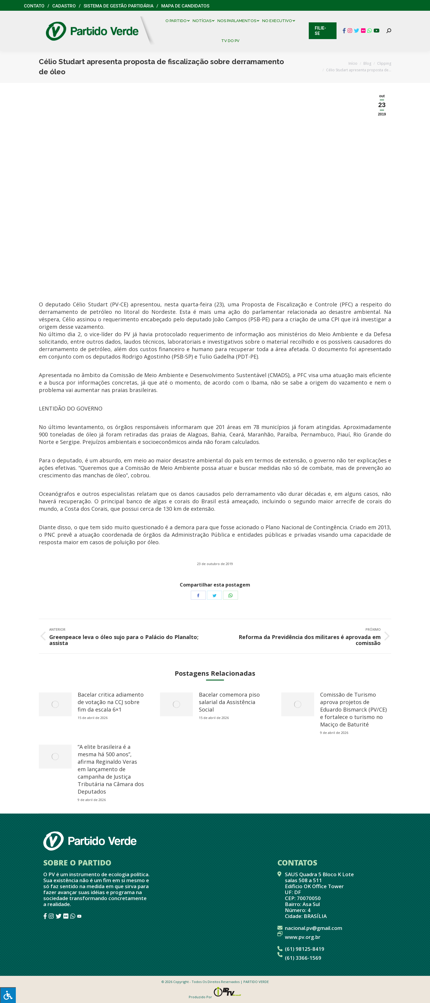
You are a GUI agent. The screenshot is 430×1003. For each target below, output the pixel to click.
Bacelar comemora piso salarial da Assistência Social (229, 702)
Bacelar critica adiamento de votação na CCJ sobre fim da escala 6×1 (111, 702)
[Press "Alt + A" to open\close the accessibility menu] (8, 995)
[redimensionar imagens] (55, 704)
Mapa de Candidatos (185, 6)
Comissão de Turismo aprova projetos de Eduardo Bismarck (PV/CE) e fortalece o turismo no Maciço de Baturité (353, 709)
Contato (34, 6)
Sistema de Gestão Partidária (118, 6)
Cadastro (64, 6)
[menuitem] (179, 21)
